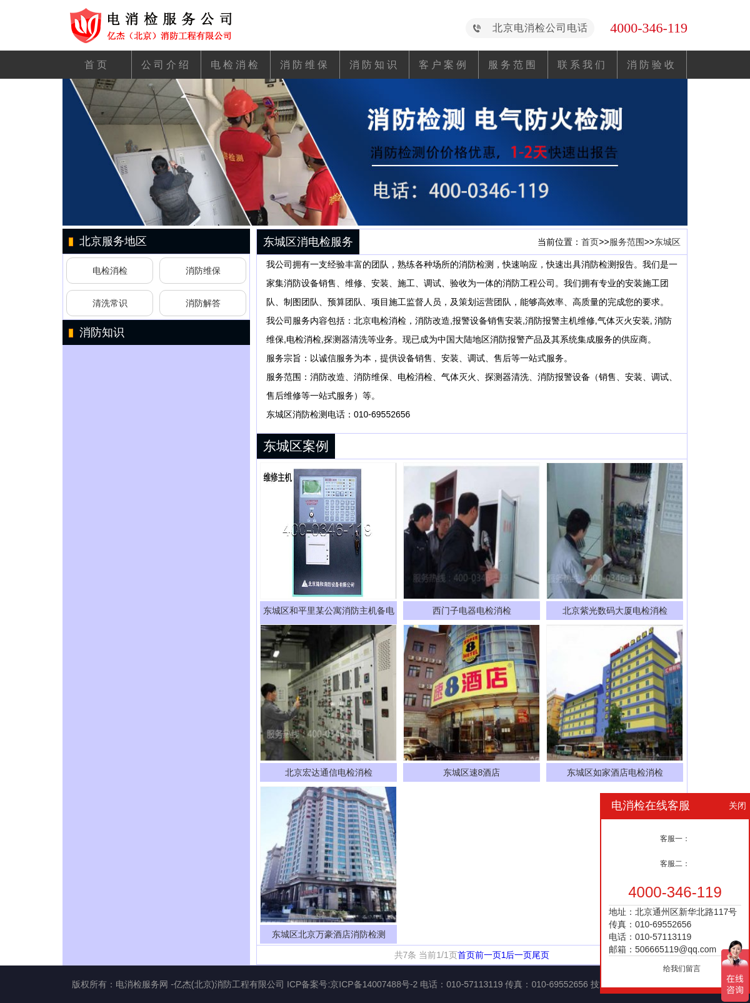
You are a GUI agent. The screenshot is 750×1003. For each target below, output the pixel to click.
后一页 (519, 955)
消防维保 (305, 64)
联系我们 (583, 64)
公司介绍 (166, 64)
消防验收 (652, 64)
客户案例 (444, 64)
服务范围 (513, 64)
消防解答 (203, 303)
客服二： (675, 863)
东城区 (667, 242)
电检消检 (236, 64)
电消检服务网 (142, 984)
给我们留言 (682, 968)
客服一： (675, 838)
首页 (96, 64)
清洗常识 (110, 303)
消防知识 (374, 64)
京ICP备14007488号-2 (374, 984)
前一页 (488, 955)
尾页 (540, 955)
